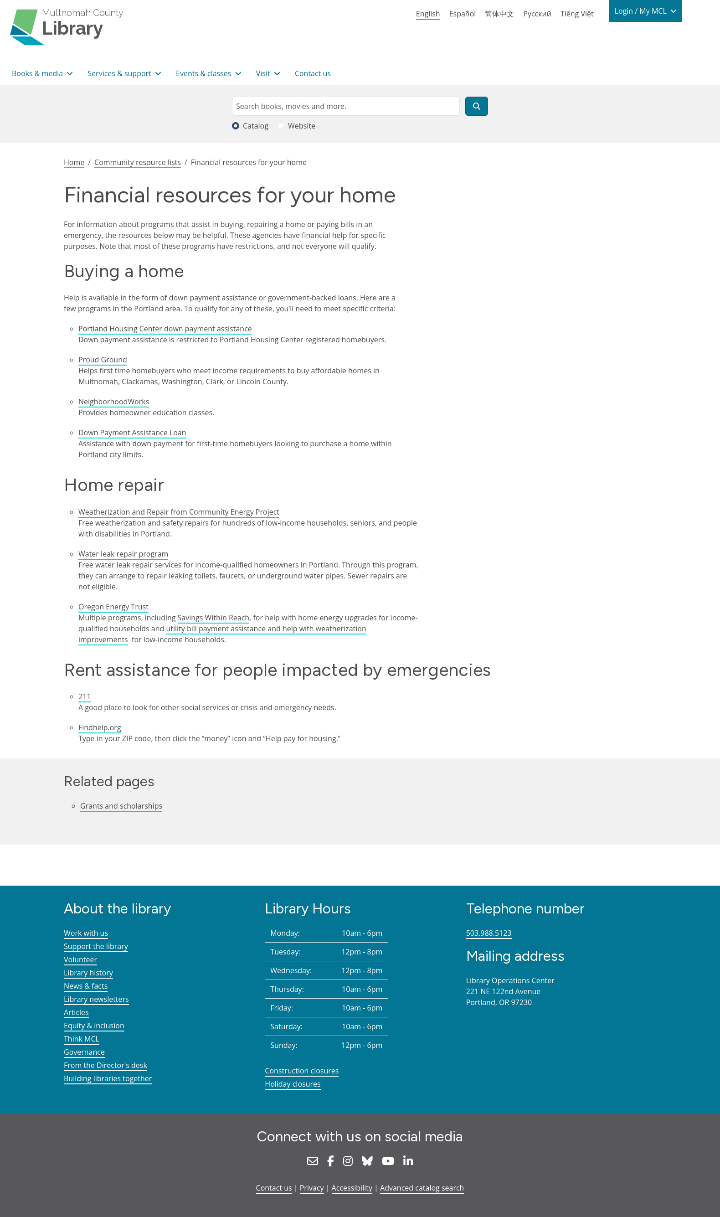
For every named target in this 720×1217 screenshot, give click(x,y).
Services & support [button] (120, 73)
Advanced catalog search (422, 1188)
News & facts (86, 986)
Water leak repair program (123, 554)
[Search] (476, 106)
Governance (84, 1052)
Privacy (312, 1188)
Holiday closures (292, 1084)
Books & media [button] (38, 73)
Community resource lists (137, 162)
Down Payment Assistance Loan (132, 433)
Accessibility (352, 1188)
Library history (88, 973)
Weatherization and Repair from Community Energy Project (178, 512)
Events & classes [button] (204, 73)
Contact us (313, 73)
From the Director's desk (105, 1065)
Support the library (96, 946)
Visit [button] (264, 73)
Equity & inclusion (94, 1026)
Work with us (86, 933)
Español (462, 14)
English (428, 14)
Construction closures (302, 1071)
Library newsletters (96, 999)
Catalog (255, 126)
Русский (537, 14)
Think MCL (81, 1039)
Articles (76, 1012)
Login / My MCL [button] (642, 11)
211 (84, 696)
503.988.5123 (489, 933)
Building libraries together (108, 1078)
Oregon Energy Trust (113, 607)
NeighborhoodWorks (113, 402)
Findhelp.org (99, 727)
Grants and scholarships (121, 806)
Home (74, 162)
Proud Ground (102, 360)
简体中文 (499, 14)
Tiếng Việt (577, 14)
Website (301, 126)
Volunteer (80, 959)
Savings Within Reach (214, 618)
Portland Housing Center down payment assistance (165, 329)
